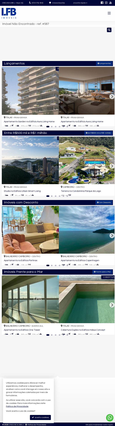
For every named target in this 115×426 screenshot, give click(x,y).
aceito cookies (40, 417)
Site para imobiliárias (94, 424)
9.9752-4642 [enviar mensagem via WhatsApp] (37, 3)
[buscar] (106, 45)
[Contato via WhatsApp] (110, 418)
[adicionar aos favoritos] (53, 121)
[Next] (112, 96)
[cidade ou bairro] (84, 45)
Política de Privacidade (37, 424)
